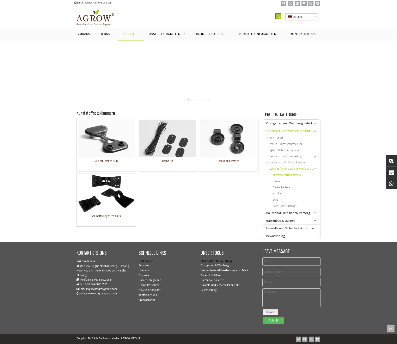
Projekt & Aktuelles (149, 290)
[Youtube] (304, 3)
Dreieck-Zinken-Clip (106, 160)
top (391, 328)
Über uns (144, 270)
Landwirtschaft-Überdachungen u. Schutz (225, 270)
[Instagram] (310, 3)
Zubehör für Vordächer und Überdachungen (294, 168)
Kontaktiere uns (148, 294)
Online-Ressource (149, 285)
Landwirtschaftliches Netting (285, 156)
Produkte (144, 275)
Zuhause (144, 265)
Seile (275, 199)
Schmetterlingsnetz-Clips (106, 216)
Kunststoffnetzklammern (287, 175)
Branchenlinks (147, 299)
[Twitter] (290, 3)
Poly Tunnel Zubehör (285, 206)
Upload (270, 312)
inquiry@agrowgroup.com (98, 2)
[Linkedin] (297, 3)
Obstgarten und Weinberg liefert (289, 123)
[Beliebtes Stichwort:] (278, 16)
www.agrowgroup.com (103, 293)
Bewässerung (275, 236)
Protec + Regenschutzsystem (285, 144)
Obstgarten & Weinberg (215, 265)
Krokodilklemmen (229, 160)
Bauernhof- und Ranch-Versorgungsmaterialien (293, 213)
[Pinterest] (317, 3)
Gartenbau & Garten (280, 221)
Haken (276, 181)
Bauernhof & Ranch (212, 275)
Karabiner (278, 193)
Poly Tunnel (276, 137)
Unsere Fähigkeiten (150, 280)
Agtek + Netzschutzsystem (284, 150)
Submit (273, 320)
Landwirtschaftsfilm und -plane (287, 162)
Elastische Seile (281, 187)
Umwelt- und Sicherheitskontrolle (290, 228)
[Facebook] (283, 3)
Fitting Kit (167, 160)
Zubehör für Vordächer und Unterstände (293, 131)
